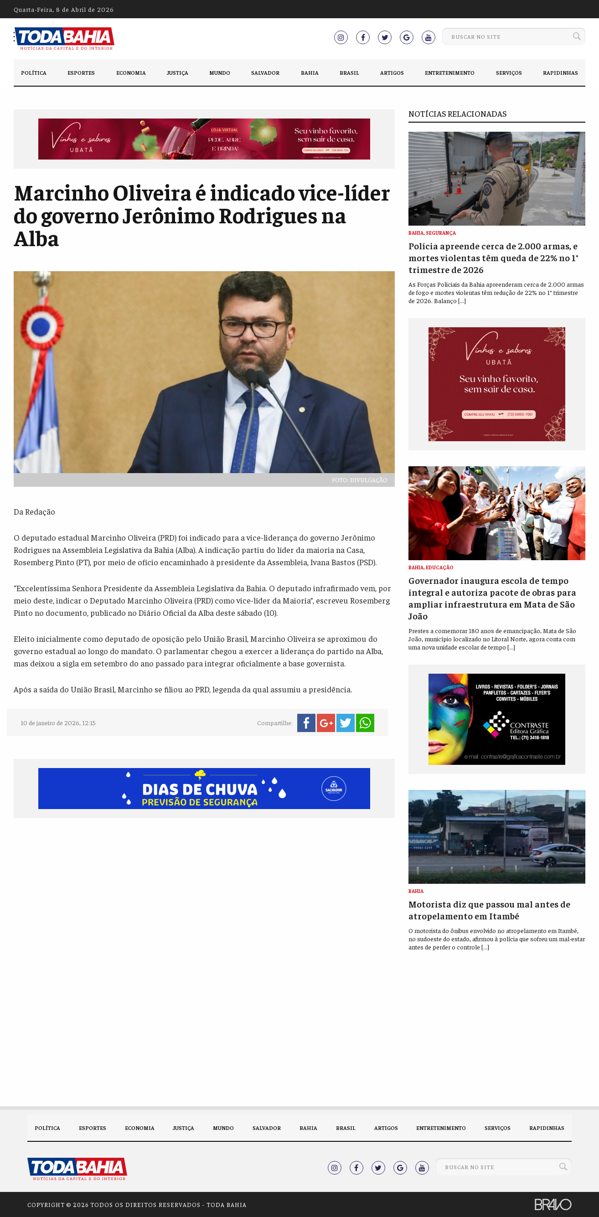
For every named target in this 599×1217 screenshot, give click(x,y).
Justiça (177, 72)
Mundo (219, 72)
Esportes (81, 72)
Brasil (349, 72)
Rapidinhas (560, 72)
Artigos (392, 72)
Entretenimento (450, 72)
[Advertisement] (204, 895)
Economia (131, 72)
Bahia (310, 72)
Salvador (265, 72)
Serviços (509, 72)
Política (33, 72)
